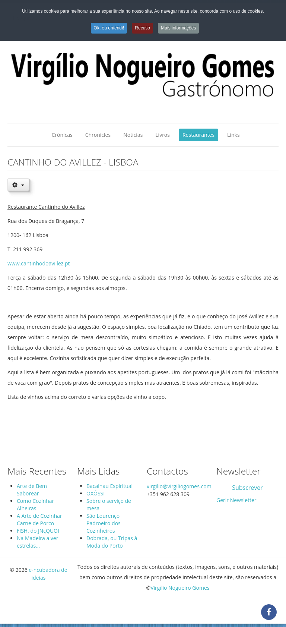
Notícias (133, 134)
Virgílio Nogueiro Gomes (179, 587)
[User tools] (18, 184)
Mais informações (178, 28)
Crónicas (61, 134)
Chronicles (98, 134)
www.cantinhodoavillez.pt (38, 263)
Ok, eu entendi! (109, 28)
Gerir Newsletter (236, 500)
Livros (162, 134)
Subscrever (247, 487)
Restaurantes (198, 134)
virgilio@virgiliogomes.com (179, 486)
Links (233, 134)
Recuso (142, 28)
